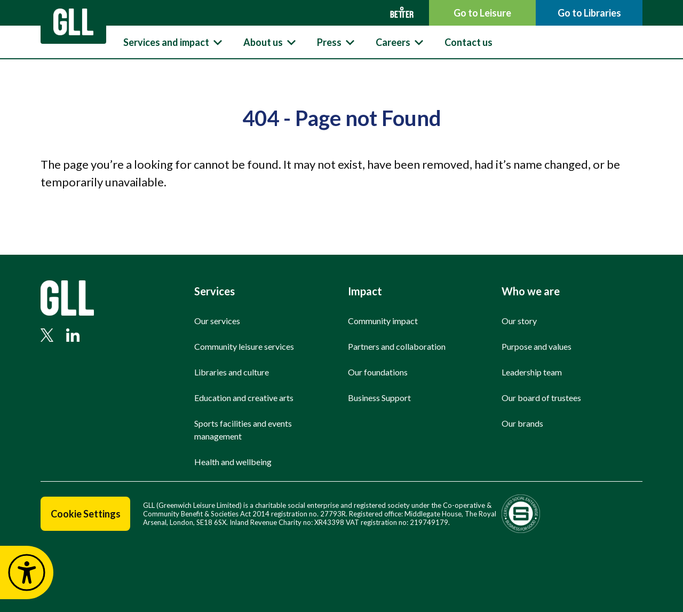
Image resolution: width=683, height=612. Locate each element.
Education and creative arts (243, 398)
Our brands (522, 423)
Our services (217, 321)
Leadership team (532, 372)
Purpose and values (536, 346)
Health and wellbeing (233, 462)
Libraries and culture (231, 372)
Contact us (468, 42)
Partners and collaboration (397, 346)
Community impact (383, 321)
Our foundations (378, 372)
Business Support (379, 398)
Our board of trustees (541, 398)
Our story (519, 321)
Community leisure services (244, 346)
